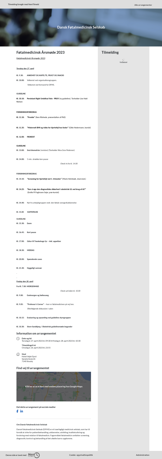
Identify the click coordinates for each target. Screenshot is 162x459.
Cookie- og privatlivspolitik (81, 455)
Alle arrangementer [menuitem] (143, 5)
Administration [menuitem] (142, 455)
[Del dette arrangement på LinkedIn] (21, 411)
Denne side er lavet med (23, 455)
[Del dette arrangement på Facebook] (17, 411)
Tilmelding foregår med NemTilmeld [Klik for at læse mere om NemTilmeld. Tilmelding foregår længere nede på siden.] (24, 4)
